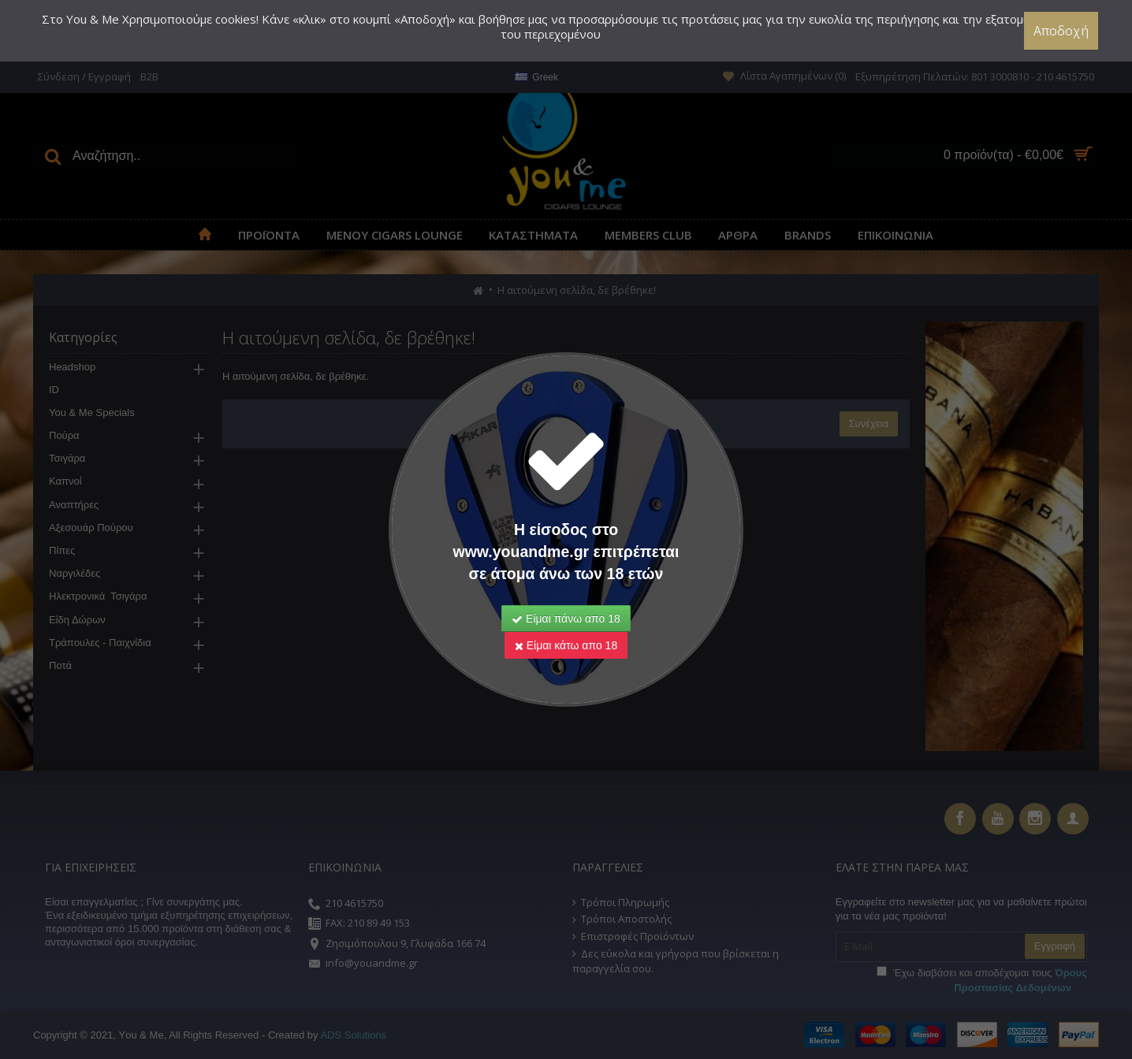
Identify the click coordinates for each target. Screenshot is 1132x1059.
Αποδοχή (1061, 30)
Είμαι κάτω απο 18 (566, 645)
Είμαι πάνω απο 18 (566, 618)
